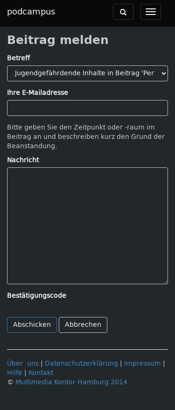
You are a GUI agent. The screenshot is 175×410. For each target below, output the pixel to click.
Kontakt (40, 373)
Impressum (142, 363)
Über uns (23, 363)
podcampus (31, 12)
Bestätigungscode (36, 296)
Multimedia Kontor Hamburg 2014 (71, 382)
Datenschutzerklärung (81, 363)
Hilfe (14, 373)
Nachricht (23, 160)
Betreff (18, 58)
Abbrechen (83, 325)
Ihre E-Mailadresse (37, 93)
